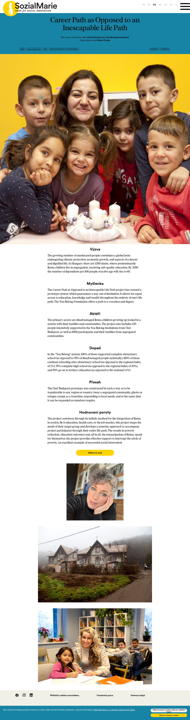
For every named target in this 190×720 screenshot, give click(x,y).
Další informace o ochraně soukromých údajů (114, 710)
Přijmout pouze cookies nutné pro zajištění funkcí (169, 710)
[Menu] (185, 6)
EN (149, 4)
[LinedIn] (29, 693)
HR (160, 4)
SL (176, 4)
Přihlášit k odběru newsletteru (64, 692)
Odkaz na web (95, 453)
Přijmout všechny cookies (169, 715)
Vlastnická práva (105, 692)
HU (165, 4)
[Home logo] (28, 7)
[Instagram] (22, 693)
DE (143, 4)
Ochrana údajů (138, 692)
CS (154, 4)
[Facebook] (15, 693)
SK (171, 4)
